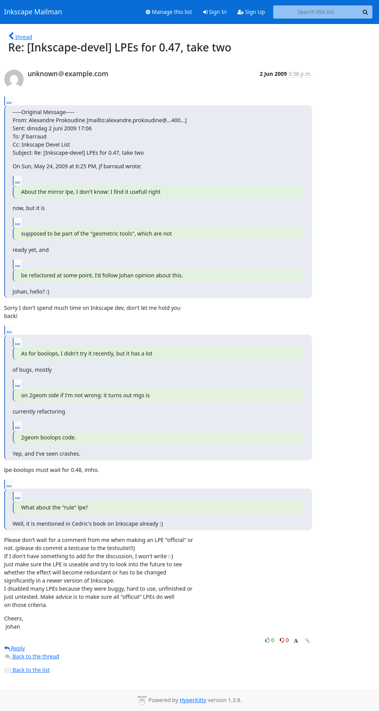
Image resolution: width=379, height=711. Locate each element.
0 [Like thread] (270, 640)
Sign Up (251, 11)
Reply (14, 648)
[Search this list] (316, 12)
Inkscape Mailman (33, 12)
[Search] (365, 12)
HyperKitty (192, 700)
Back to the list (27, 669)
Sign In (215, 11)
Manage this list (169, 11)
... (9, 100)
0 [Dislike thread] (284, 640)
